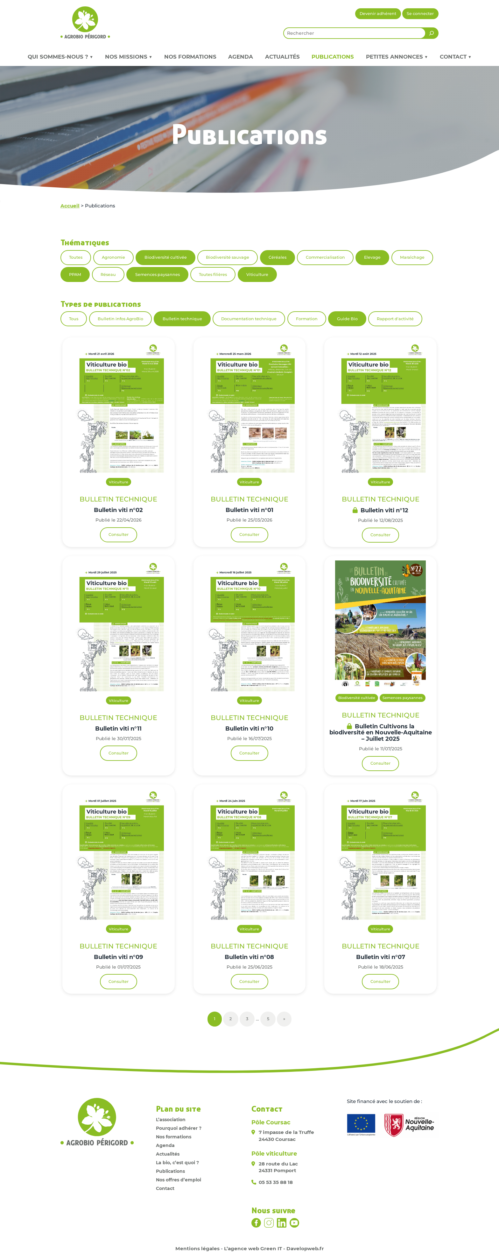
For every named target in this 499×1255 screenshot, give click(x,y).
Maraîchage (412, 257)
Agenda (240, 57)
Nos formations (190, 57)
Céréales (277, 257)
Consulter (119, 534)
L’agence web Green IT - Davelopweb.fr (274, 1248)
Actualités (282, 57)
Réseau (108, 274)
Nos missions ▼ (128, 57)
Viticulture (257, 274)
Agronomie (113, 257)
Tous (73, 318)
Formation (307, 318)
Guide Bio (347, 318)
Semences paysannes (157, 274)
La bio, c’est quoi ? (177, 1162)
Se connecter (420, 13)
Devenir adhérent (378, 13)
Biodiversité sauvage (227, 257)
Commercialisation (325, 257)
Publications (333, 57)
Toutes (75, 257)
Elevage (372, 257)
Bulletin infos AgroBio (120, 318)
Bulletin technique (182, 318)
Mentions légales (197, 1248)
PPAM (75, 274)
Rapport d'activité (395, 318)
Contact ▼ (455, 57)
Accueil (70, 206)
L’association (171, 1119)
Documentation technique (249, 318)
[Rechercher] (431, 33)
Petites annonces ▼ (397, 57)
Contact (165, 1188)
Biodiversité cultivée (165, 257)
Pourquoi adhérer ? (178, 1128)
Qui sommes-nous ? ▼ (60, 57)
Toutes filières (213, 274)
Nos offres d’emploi (178, 1180)
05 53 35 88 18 (276, 1182)
